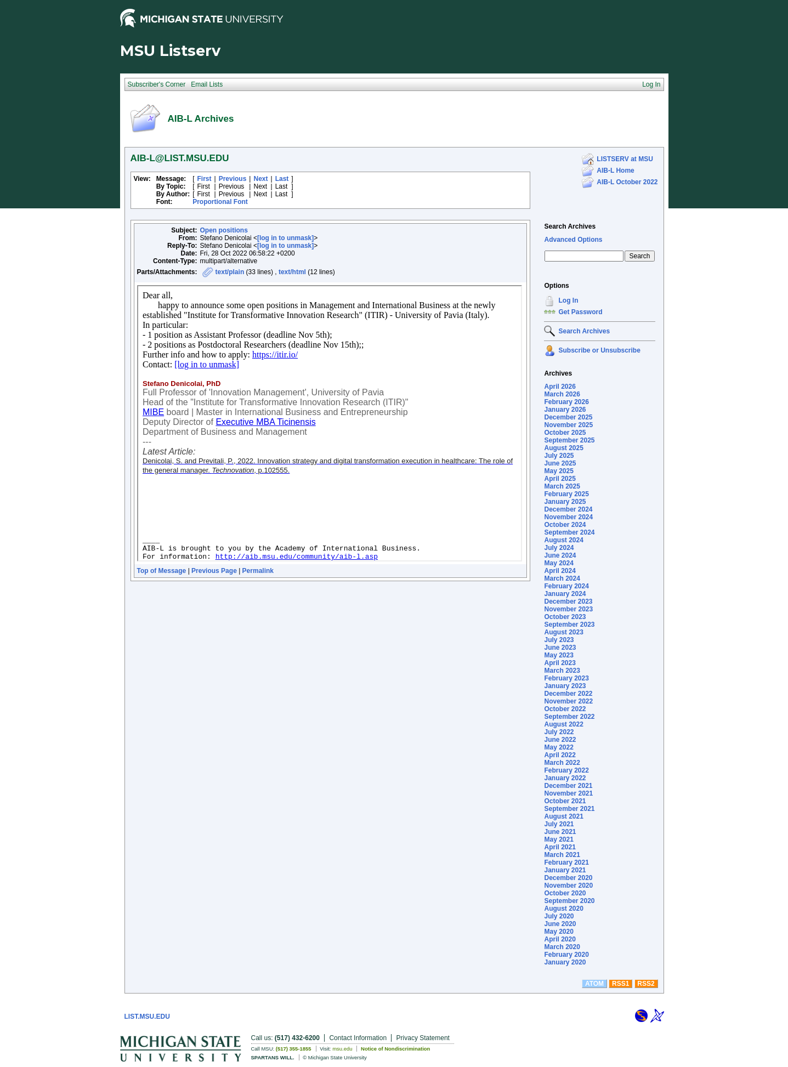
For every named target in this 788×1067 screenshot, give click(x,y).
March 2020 (562, 947)
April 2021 (559, 847)
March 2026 (562, 394)
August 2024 (563, 540)
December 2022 (568, 693)
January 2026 (565, 409)
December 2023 (568, 601)
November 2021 (568, 793)
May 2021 (558, 839)
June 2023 (560, 647)
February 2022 (566, 770)
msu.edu (342, 1049)
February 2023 (566, 678)
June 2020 (560, 924)
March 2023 (562, 670)
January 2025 (565, 502)
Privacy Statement (423, 1038)
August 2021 (563, 816)
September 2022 (569, 716)
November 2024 (568, 517)
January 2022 (565, 778)
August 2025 (563, 448)
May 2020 (558, 931)
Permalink (258, 571)
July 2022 (559, 732)
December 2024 (568, 509)
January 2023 (565, 686)
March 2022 (562, 763)
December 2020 (568, 878)
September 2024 (569, 532)
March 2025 (562, 486)
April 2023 (559, 663)
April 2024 (559, 571)
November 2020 (568, 885)
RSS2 (645, 983)
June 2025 (560, 463)
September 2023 (569, 624)
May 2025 (558, 471)
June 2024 (560, 555)
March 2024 (562, 578)
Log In (568, 300)
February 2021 (566, 862)
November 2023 (568, 609)
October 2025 (565, 432)
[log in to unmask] (285, 238)
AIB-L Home (615, 170)
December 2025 (568, 417)
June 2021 (560, 832)
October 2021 (565, 801)
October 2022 (565, 709)
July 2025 (559, 455)
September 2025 (569, 440)
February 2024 (566, 586)
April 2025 (559, 479)
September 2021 (569, 809)
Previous (233, 179)
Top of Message (161, 571)
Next (260, 179)
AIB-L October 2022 (627, 182)
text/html (292, 272)
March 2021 (562, 855)
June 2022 (560, 740)
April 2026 (559, 386)
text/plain (230, 272)
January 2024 (565, 594)
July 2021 (559, 824)
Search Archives (570, 226)
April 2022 (559, 755)
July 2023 (559, 640)
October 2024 (565, 525)
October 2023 (565, 617)
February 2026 (566, 402)
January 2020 (565, 962)
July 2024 (559, 548)
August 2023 (563, 632)
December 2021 (568, 786)
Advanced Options (573, 239)
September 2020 (569, 901)
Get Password (580, 312)
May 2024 (558, 563)
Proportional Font (220, 202)
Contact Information (358, 1038)
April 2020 (559, 939)
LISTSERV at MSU (625, 159)
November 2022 (568, 701)
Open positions (224, 230)
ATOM (594, 983)
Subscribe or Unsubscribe (599, 350)
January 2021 (565, 870)
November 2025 (568, 425)
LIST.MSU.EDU (147, 1016)
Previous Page (214, 571)
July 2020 (559, 916)
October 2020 (565, 893)
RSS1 (620, 983)
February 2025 (566, 494)
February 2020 (566, 954)
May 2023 (558, 655)
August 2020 (563, 908)
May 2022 (558, 747)
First (204, 179)
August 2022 (563, 724)
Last (282, 179)
